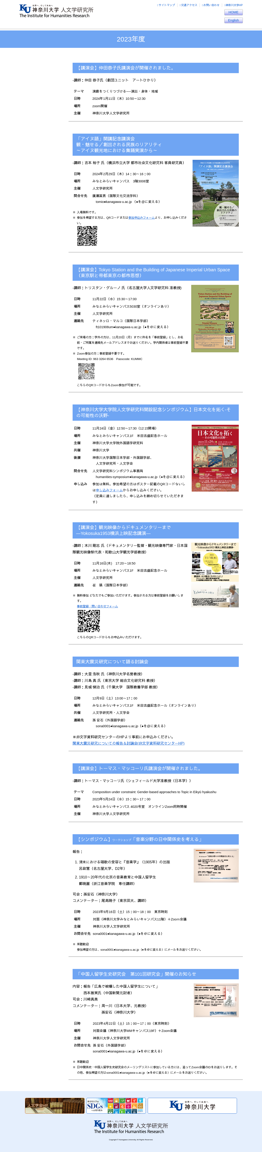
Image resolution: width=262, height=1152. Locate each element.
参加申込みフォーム (141, 217)
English (233, 20)
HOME (234, 12)
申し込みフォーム (109, 490)
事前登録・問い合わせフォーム (97, 606)
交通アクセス (188, 5)
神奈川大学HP (233, 5)
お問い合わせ (211, 5)
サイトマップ (166, 5)
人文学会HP (37, 1105)
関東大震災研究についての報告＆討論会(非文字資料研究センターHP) (129, 743)
